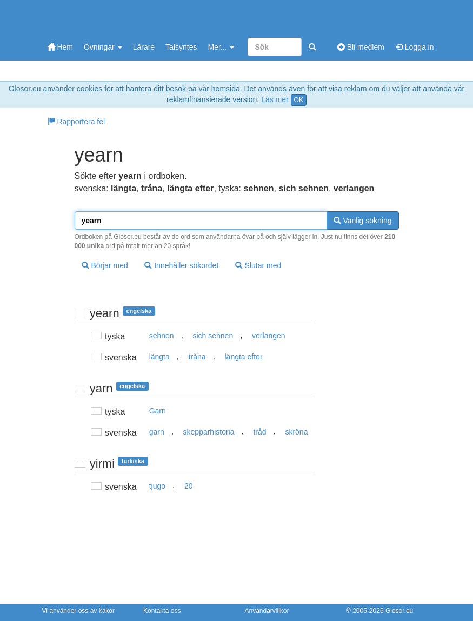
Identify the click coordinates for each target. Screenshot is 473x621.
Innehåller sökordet (181, 265)
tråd (259, 432)
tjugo (157, 486)
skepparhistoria (209, 432)
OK (298, 100)
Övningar (103, 47)
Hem (60, 47)
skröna (296, 432)
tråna (197, 356)
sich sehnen (212, 335)
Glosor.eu (399, 611)
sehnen (161, 335)
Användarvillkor (267, 611)
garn (156, 432)
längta (159, 356)
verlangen (268, 335)
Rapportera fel (76, 121)
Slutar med (258, 265)
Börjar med (105, 265)
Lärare (144, 47)
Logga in (414, 47)
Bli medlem (360, 47)
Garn (157, 410)
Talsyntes (181, 47)
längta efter (244, 356)
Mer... (221, 47)
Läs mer (275, 99)
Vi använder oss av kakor (78, 611)
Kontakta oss (162, 611)
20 (188, 486)
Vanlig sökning (363, 220)
